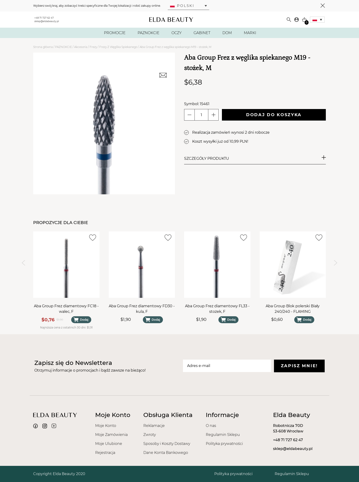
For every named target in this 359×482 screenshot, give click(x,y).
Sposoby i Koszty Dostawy (166, 443)
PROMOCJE (115, 33)
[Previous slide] (23, 263)
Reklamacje (154, 425)
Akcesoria (80, 47)
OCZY (176, 33)
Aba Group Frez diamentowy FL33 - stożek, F (217, 309)
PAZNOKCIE (148, 33)
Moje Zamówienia (111, 434)
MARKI (250, 33)
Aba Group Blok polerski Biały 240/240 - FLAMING (293, 309)
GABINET (202, 33)
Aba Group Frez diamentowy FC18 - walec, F (66, 309)
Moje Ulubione (108, 443)
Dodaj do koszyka (274, 114)
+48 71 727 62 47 (44, 17)
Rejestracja (105, 452)
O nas (211, 425)
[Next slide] (335, 263)
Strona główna (43, 47)
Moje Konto (105, 425)
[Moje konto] (296, 19)
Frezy (93, 47)
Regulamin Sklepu (223, 434)
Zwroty (149, 434)
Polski (182, 5)
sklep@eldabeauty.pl (46, 21)
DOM (227, 33)
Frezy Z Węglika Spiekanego (118, 47)
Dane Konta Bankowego (165, 452)
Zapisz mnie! (299, 365)
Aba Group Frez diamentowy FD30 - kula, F (142, 309)
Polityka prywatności (224, 443)
